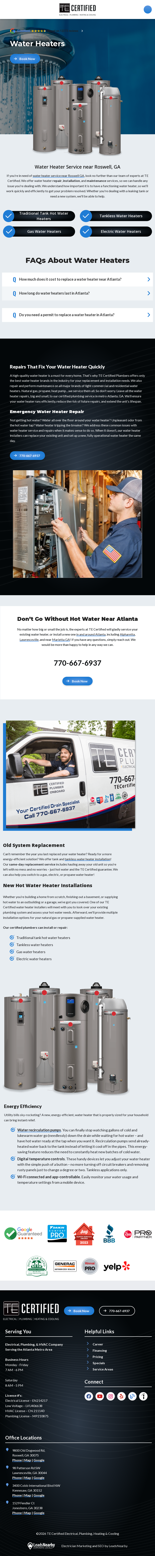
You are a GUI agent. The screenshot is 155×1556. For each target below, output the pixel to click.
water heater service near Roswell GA (58, 175)
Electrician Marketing (76, 1546)
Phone (17, 1460)
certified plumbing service (77, 396)
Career (98, 1344)
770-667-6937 (77, 662)
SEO (101, 1546)
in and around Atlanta (91, 634)
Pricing (98, 1357)
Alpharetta (127, 634)
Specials (99, 1363)
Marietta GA (61, 639)
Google (39, 1460)
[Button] (77, 681)
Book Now (24, 59)
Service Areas (103, 1369)
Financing (100, 1350)
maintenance (45, 386)
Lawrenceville (29, 639)
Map (27, 1460)
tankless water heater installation (87, 859)
